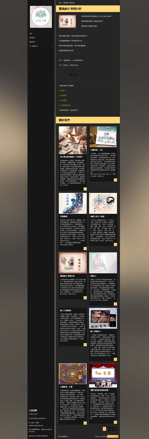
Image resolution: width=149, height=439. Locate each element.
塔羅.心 (93, 276)
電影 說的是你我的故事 (99, 390)
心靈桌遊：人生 (96, 150)
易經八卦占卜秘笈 (97, 216)
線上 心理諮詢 (65, 310)
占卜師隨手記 (33, 46)
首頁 (30, 33)
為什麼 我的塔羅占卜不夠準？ (71, 157)
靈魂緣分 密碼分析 (67, 276)
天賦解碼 (63, 216)
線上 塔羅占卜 (95, 331)
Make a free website (101, 436)
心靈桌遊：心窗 (66, 387)
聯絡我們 (32, 42)
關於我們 (32, 38)
